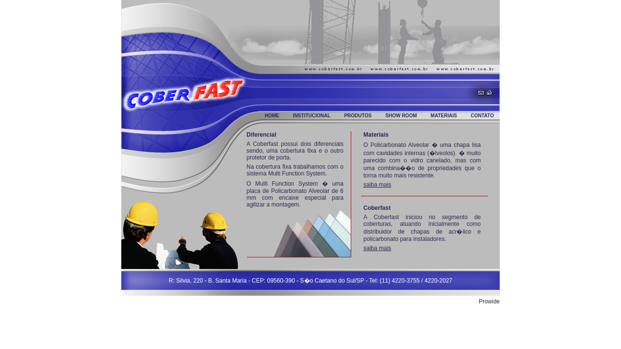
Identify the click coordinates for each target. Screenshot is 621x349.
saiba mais (377, 184)
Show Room (401, 115)
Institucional (311, 115)
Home (272, 115)
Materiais (444, 115)
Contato (482, 115)
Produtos (358, 115)
